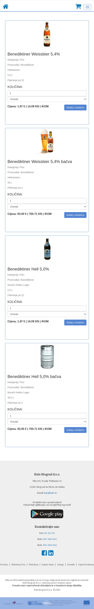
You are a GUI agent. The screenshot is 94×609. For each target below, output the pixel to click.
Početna (4, 564)
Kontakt (71, 564)
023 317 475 (49, 533)
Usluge (60, 564)
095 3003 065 (50, 539)
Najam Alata (48, 564)
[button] (75, 107)
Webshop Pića (18, 564)
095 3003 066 (50, 545)
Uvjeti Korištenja (86, 564)
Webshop (34, 564)
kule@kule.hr (50, 493)
